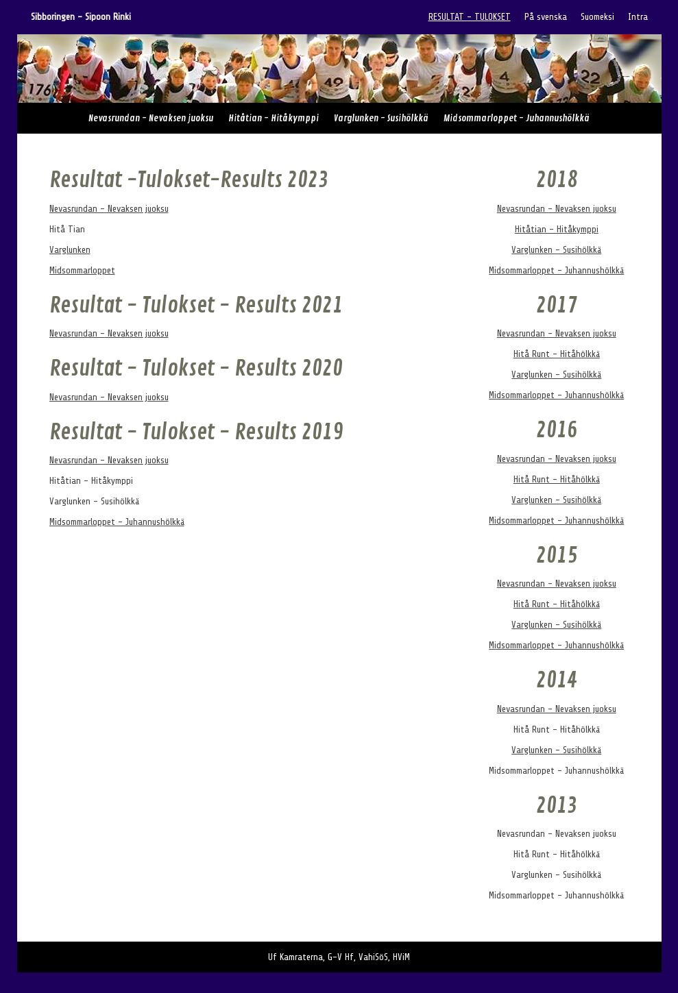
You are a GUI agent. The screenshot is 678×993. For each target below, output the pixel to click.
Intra (638, 17)
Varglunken (69, 250)
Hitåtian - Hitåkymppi (273, 118)
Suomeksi (597, 17)
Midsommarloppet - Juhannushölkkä (517, 118)
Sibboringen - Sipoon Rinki (81, 17)
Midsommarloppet (82, 270)
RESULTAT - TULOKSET (469, 17)
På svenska (545, 17)
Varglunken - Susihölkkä (381, 118)
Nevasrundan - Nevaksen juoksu (150, 118)
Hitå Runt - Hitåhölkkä (556, 354)
